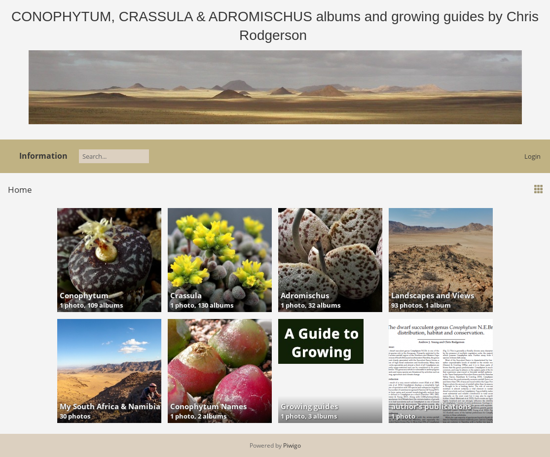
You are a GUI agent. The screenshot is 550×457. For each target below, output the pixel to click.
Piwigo (292, 445)
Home (20, 189)
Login (532, 156)
